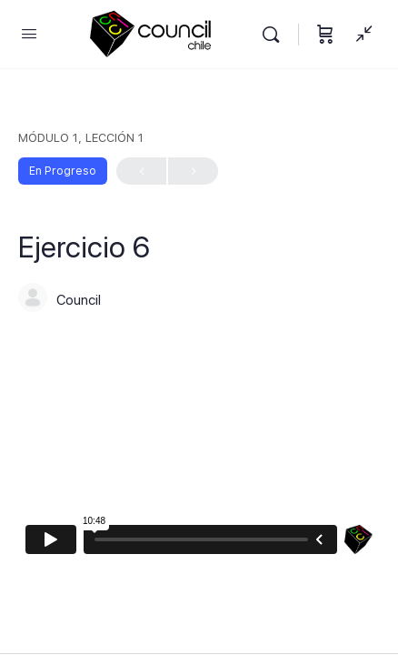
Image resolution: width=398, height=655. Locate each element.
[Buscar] (275, 34)
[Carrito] (325, 34)
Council (78, 300)
